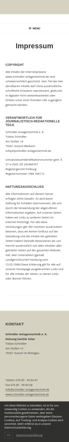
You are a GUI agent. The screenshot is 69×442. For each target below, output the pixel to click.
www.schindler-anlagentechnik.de (27, 394)
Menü (34, 28)
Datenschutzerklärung (29, 435)
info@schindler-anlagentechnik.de (27, 389)
